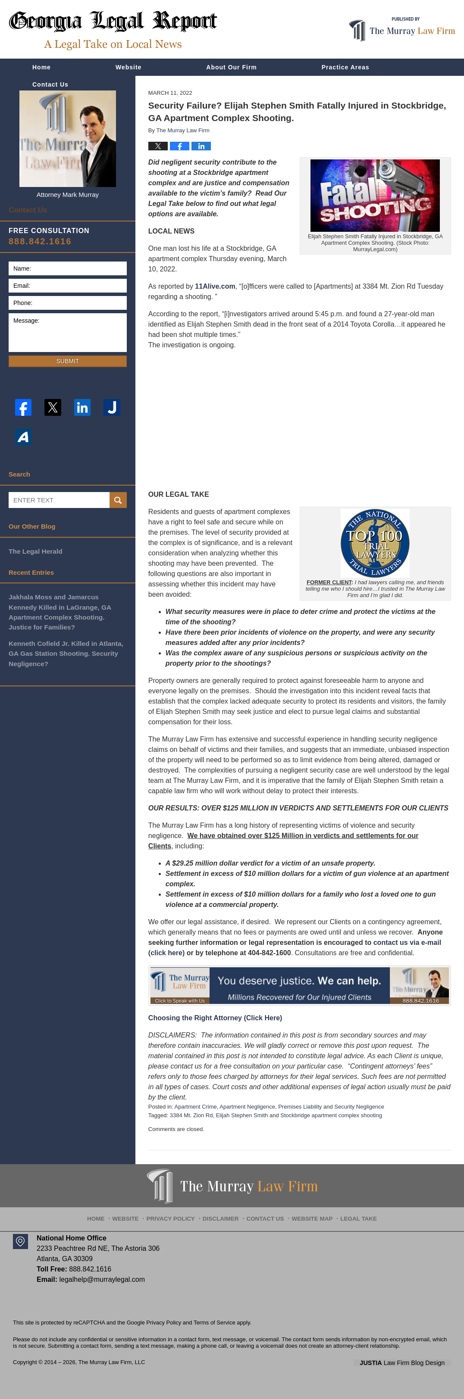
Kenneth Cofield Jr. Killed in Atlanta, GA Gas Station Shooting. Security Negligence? (64, 649)
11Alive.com (215, 286)
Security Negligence (359, 1106)
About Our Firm (231, 67)
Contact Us (50, 84)
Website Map (309, 1215)
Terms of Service (214, 1322)
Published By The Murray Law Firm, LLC (402, 29)
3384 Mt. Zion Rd (191, 1115)
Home (41, 67)
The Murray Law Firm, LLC (111, 1362)
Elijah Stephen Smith (242, 1115)
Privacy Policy (176, 1215)
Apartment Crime (196, 1106)
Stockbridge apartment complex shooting (331, 1115)
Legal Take (352, 1215)
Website (128, 67)
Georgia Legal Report (113, 30)
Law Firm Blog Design (410, 1362)
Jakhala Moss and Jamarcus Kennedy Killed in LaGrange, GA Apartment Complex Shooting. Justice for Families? (67, 609)
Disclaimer (222, 1215)
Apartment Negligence (247, 1106)
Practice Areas (346, 67)
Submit (67, 359)
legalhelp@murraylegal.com (102, 1279)
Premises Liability (300, 1106)
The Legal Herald (35, 548)
